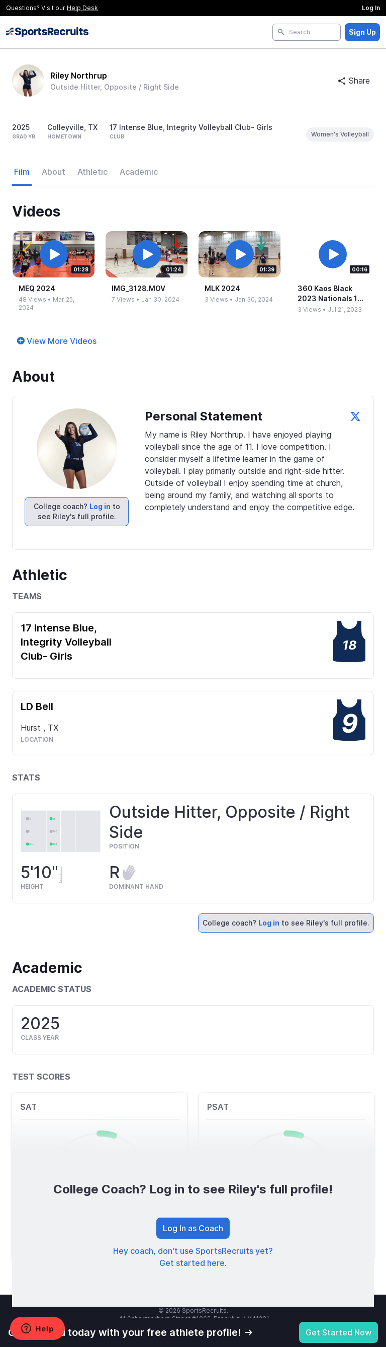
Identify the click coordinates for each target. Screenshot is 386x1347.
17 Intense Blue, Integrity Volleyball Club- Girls (66, 642)
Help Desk (82, 8)
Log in (100, 506)
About (53, 172)
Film (22, 172)
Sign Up (362, 32)
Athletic (92, 172)
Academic (139, 172)
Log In (371, 8)
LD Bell (37, 706)
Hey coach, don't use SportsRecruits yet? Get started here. (193, 1257)
